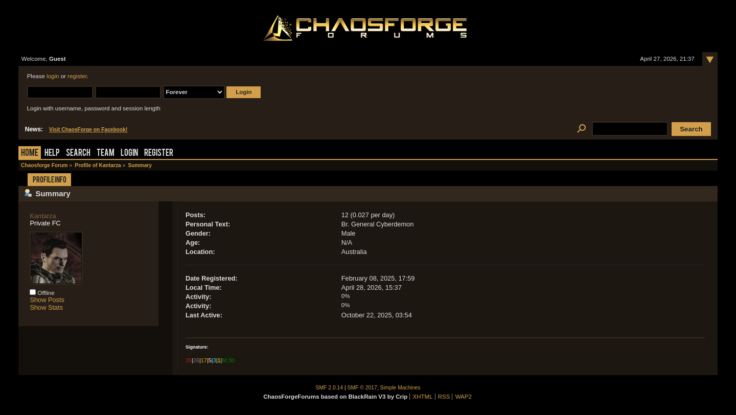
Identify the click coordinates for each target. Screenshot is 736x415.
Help (52, 153)
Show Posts (47, 300)
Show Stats (46, 307)
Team (105, 153)
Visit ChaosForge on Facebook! (88, 129)
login (53, 76)
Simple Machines (400, 387)
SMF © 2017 (362, 387)
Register (158, 153)
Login (129, 153)
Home (29, 153)
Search (78, 153)
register (77, 76)
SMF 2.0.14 (329, 387)
